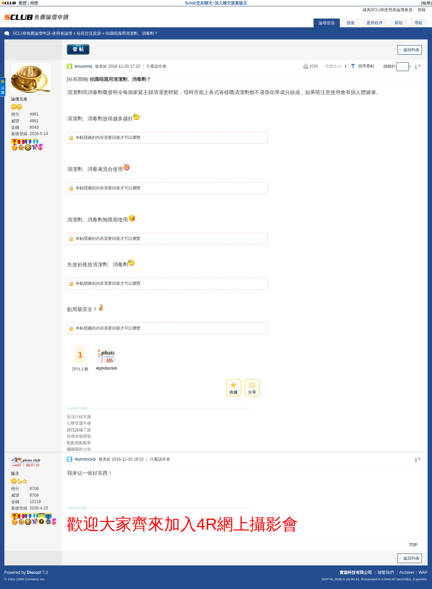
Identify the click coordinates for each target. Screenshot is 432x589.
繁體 (23, 3)
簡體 (34, 3)
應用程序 (375, 23)
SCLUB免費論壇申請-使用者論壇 (42, 33)
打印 (314, 66)
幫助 (399, 23)
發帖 (79, 49)
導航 (418, 23)
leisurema (83, 66)
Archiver (406, 572)
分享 (252, 392)
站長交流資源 (89, 33)
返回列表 (411, 50)
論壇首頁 (327, 23)
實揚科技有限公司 (356, 572)
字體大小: (333, 66)
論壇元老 (19, 99)
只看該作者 (156, 66)
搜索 (351, 23)
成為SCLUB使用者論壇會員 (387, 9)
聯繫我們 (386, 572)
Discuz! (34, 572)
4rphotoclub (106, 368)
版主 (15, 473)
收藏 (234, 392)
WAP (423, 572)
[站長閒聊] (77, 79)
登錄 (421, 9)
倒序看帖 (366, 66)
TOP (413, 544)
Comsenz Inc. (35, 579)
